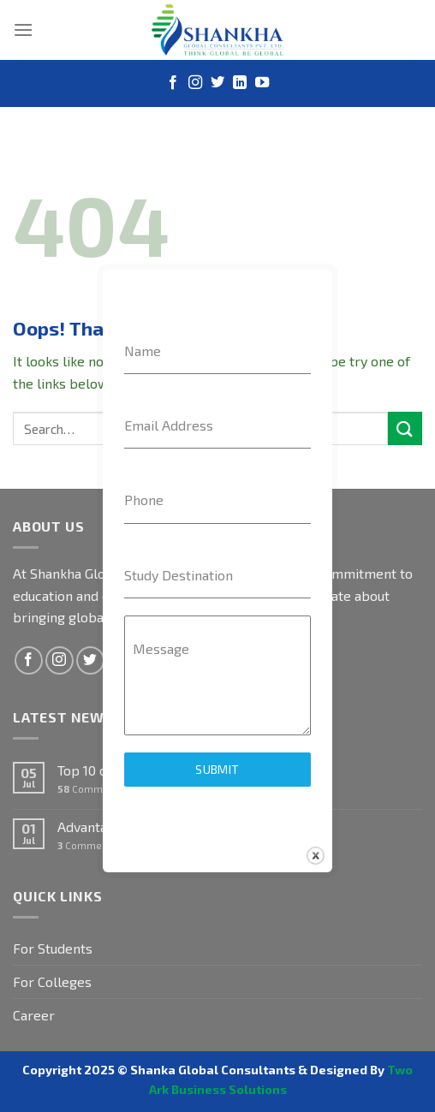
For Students (52, 948)
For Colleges (52, 981)
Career (34, 1015)
